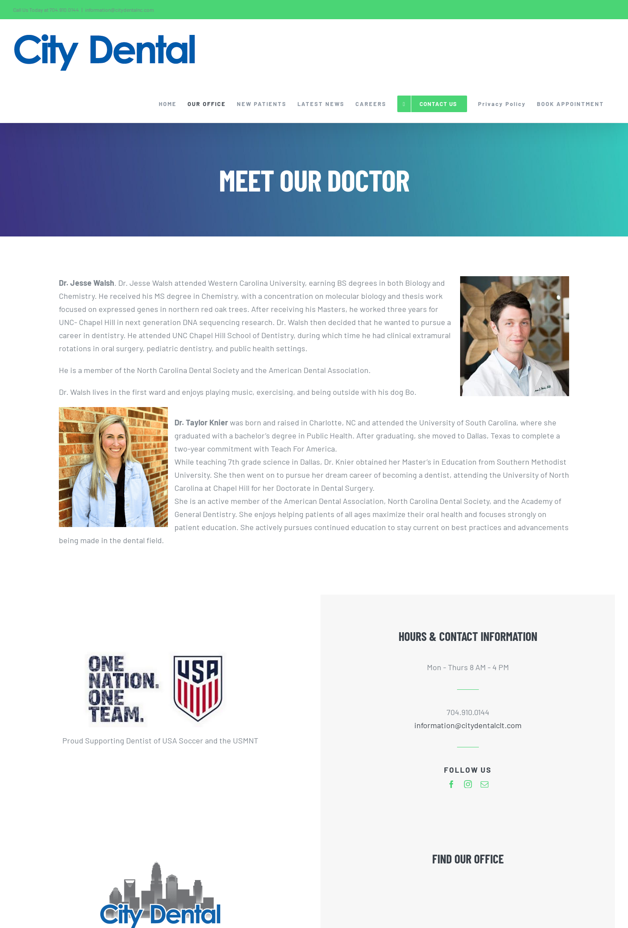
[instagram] (468, 784)
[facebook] (451, 784)
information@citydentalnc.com (119, 10)
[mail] (484, 784)
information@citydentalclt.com (468, 725)
